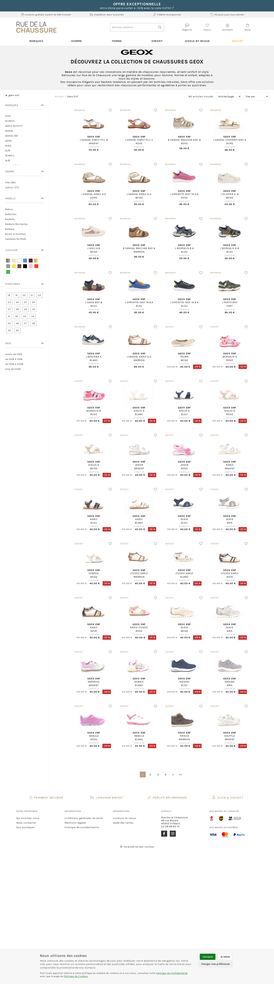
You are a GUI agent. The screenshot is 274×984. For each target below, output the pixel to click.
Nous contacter (26, 822)
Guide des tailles (123, 822)
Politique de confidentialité (82, 827)
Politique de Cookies (76, 976)
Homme (76, 41)
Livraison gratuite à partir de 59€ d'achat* (46, 14)
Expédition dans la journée (107, 14)
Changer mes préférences (215, 964)
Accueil (59, 96)
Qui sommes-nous (27, 818)
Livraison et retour (124, 818)
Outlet (237, 41)
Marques (36, 41)
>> (180, 774)
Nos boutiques (25, 827)
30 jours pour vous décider (227, 14)
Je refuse (225, 956)
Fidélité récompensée (167, 14)
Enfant (157, 41)
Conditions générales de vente (84, 818)
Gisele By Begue (197, 41)
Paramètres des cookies (137, 846)
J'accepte (207, 956)
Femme (117, 41)
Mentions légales (75, 822)
